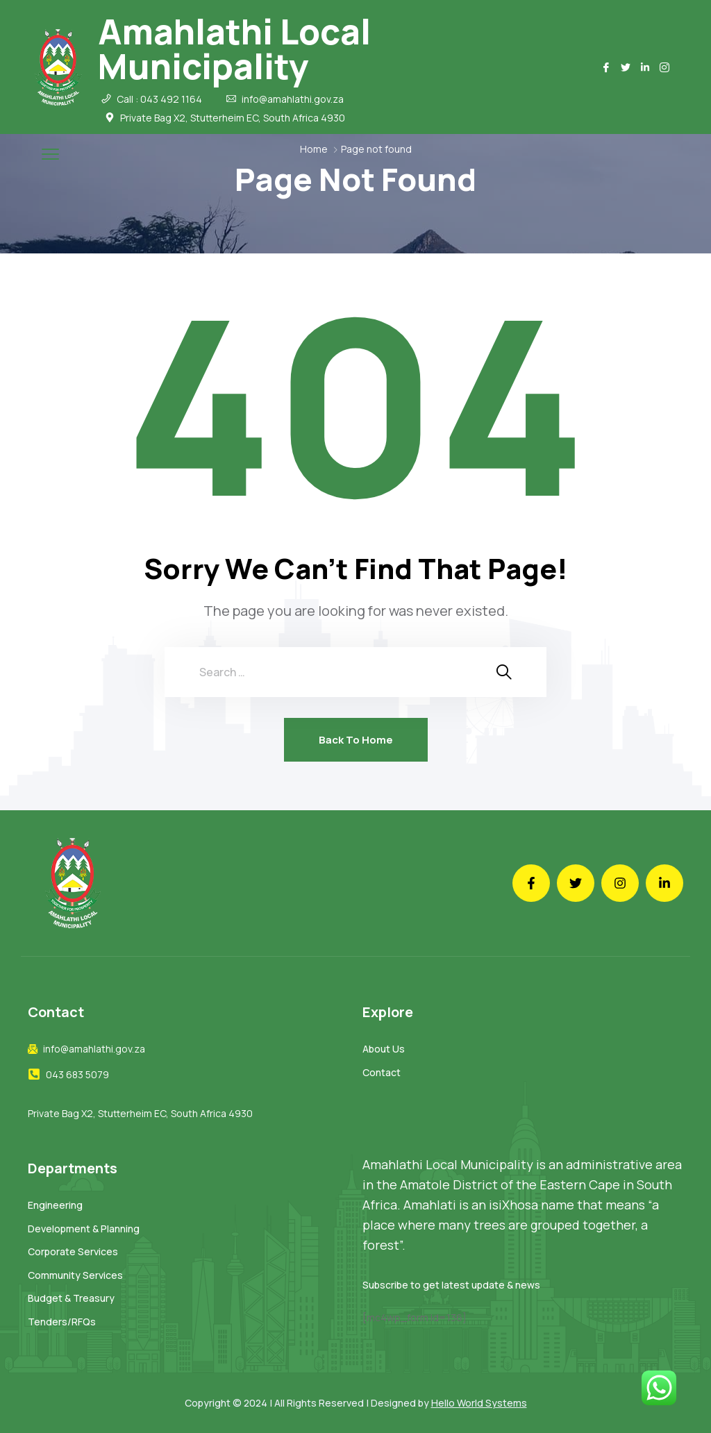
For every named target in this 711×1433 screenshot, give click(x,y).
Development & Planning (84, 1228)
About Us (383, 1048)
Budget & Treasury (71, 1298)
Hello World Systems (479, 1402)
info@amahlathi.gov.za (293, 99)
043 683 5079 (77, 1075)
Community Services (75, 1275)
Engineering (55, 1205)
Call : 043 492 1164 (159, 99)
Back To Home (356, 739)
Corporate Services (73, 1251)
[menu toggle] (50, 153)
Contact (381, 1072)
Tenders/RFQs (62, 1321)
